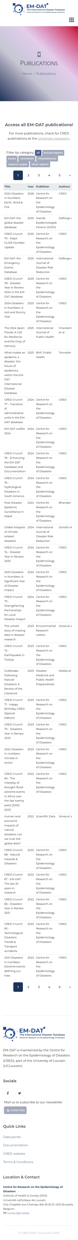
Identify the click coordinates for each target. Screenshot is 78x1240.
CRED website (14, 1155)
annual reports (53, 152)
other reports (40, 164)
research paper (17, 164)
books (12, 158)
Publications (46, 74)
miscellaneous (47, 158)
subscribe (15, 1111)
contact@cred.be (18, 1215)
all (38, 152)
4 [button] (48, 175)
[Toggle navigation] (71, 20)
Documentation (15, 1147)
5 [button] (57, 175)
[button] (66, 175)
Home (27, 74)
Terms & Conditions (18, 1163)
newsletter (27, 158)
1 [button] (20, 175)
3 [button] (39, 175)
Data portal (12, 1138)
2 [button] (29, 175)
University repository (53, 138)
